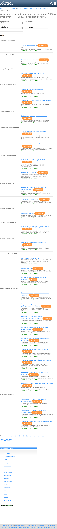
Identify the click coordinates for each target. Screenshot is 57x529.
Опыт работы (29, 26)
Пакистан (3, 527)
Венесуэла (53, 527)
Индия (42, 525)
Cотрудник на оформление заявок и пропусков (36, 100)
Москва (7, 453)
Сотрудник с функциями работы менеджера (35, 144)
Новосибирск (7, 466)
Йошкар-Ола (7, 487)
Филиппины (14, 527)
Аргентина (4, 525)
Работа (19, 8)
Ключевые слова (4, 30)
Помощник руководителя (29, 60)
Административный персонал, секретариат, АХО (36, 8)
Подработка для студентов (30, 258)
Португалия (21, 527)
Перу (8, 527)
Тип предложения (5, 21)
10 (43, 436)
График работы (4, 26)
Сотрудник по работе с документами (33, 160)
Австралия (11, 525)
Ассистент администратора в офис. (33, 73)
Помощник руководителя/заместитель (33, 242)
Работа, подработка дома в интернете (34, 116)
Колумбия (27, 525)
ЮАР (32, 525)
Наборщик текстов (27, 213)
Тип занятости (29, 21)
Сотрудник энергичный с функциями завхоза (36, 360)
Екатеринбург (7, 475)
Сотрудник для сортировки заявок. (32, 89)
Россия (27, 527)
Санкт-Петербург (10, 456)
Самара (6, 484)
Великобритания (40, 527)
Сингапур (32, 527)
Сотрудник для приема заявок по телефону (35, 349)
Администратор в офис (29, 45)
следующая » (7, 440)
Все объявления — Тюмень (7, 8)
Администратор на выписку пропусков (34, 131)
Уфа (5, 490)
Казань (5, 494)
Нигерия (52, 525)
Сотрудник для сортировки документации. (35, 227)
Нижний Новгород (8, 481)
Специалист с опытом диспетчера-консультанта (37, 383)
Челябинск (6, 478)
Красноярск (7, 469)
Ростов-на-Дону (8, 472)
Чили (22, 525)
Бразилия (17, 525)
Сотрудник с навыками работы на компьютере (36, 421)
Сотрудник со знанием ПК (29, 199)
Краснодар (7, 462)
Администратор (26, 268)
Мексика (47, 525)
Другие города (7, 500)
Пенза (5, 459)
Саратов (6, 497)
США (47, 527)
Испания (37, 525)
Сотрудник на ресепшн (28, 172)
